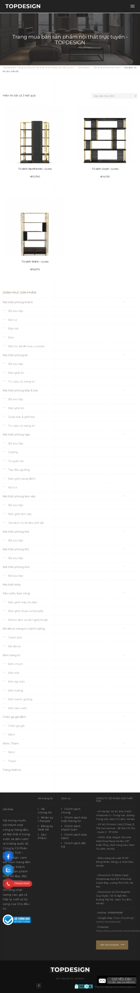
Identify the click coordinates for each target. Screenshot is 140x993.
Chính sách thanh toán (71, 827)
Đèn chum (15, 664)
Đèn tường (15, 690)
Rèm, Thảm (11, 743)
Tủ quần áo (16, 461)
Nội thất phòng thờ (16, 531)
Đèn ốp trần (16, 681)
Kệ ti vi (12, 320)
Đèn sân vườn (17, 708)
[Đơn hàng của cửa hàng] (114, 96)
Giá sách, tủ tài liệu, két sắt (26, 522)
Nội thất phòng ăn (15, 355)
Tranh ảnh (15, 637)
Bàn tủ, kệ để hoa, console (26, 346)
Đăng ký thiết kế (45, 827)
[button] (116, 981)
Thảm (12, 761)
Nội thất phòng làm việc (19, 496)
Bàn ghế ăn (16, 372)
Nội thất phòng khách (18, 302)
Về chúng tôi (45, 810)
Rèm (11, 752)
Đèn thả (13, 673)
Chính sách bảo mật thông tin (74, 819)
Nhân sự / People (45, 819)
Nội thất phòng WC (16, 549)
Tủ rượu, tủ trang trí (21, 381)
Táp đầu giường (19, 469)
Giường (13, 452)
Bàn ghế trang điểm (22, 478)
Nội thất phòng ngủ (16, 434)
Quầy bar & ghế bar (21, 417)
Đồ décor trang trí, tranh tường (24, 628)
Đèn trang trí (11, 655)
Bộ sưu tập (15, 311)
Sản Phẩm (42, 836)
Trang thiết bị (12, 770)
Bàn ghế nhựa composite (25, 611)
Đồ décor (14, 646)
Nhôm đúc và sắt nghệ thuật (28, 620)
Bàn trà (13, 328)
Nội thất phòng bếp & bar (20, 390)
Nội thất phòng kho (16, 567)
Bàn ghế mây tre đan (22, 602)
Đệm (11, 734)
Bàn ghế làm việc (20, 514)
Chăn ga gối (16, 726)
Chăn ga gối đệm (14, 717)
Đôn (11, 337)
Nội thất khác (12, 584)
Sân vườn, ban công (16, 593)
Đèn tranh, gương (20, 699)
